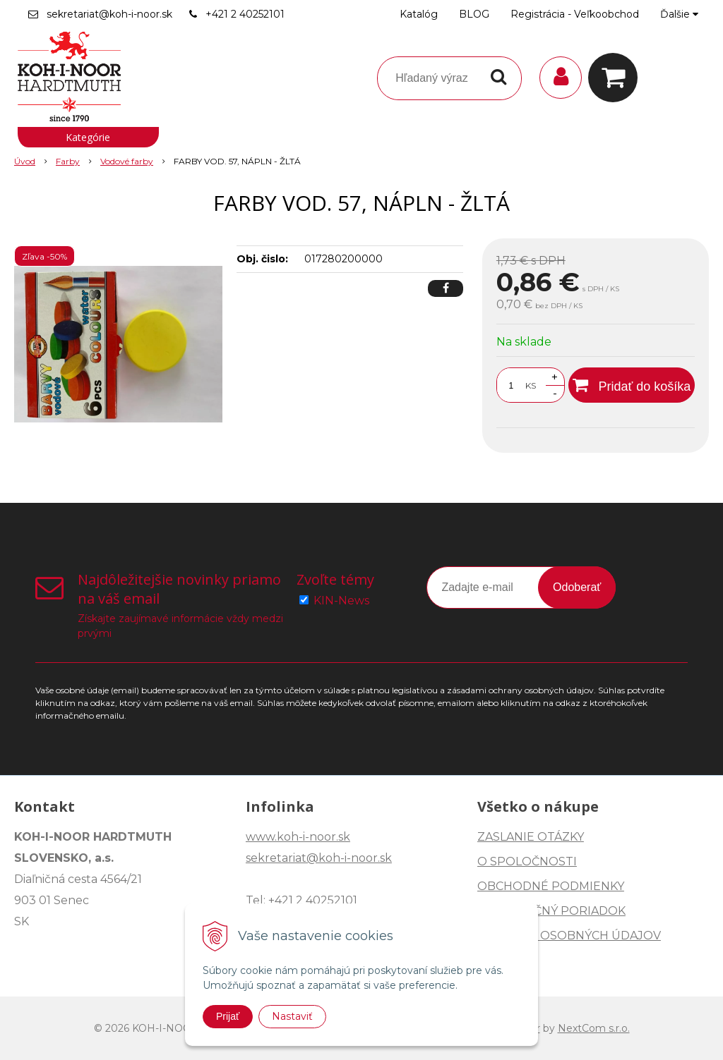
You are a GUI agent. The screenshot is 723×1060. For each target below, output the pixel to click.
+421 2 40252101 (245, 14)
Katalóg (419, 14)
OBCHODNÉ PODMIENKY (550, 886)
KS (530, 385)
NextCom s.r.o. (594, 1028)
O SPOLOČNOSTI (527, 861)
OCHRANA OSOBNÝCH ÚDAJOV (569, 935)
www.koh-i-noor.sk (298, 836)
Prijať (227, 1016)
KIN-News (341, 600)
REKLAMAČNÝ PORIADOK (551, 911)
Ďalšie (679, 14)
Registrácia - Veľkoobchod (574, 14)
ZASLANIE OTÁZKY (530, 836)
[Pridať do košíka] (631, 385)
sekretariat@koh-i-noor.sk (109, 14)
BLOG (474, 14)
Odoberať (577, 587)
